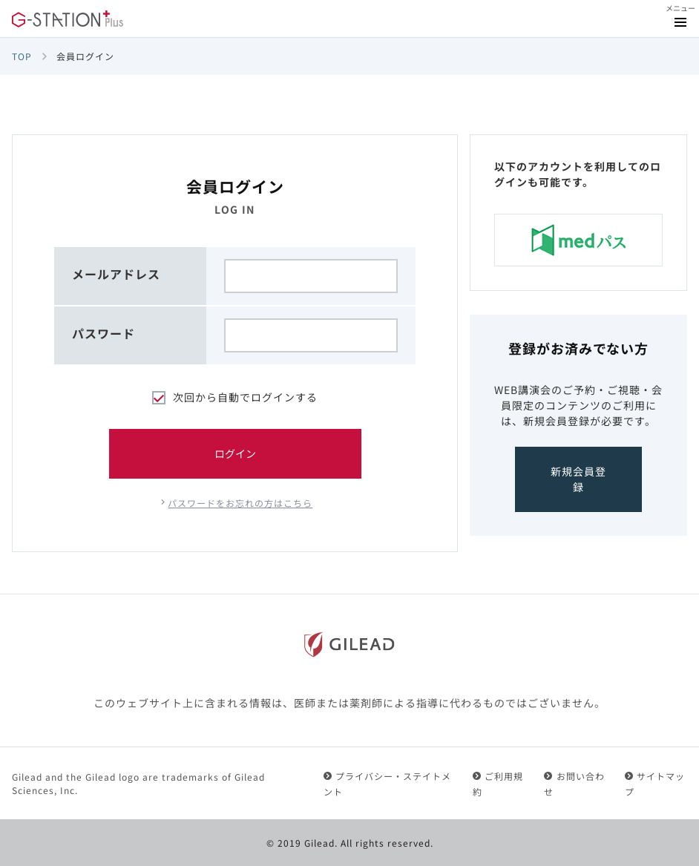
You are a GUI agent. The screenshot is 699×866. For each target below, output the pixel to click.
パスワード (103, 333)
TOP (22, 56)
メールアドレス (116, 274)
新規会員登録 (578, 479)
